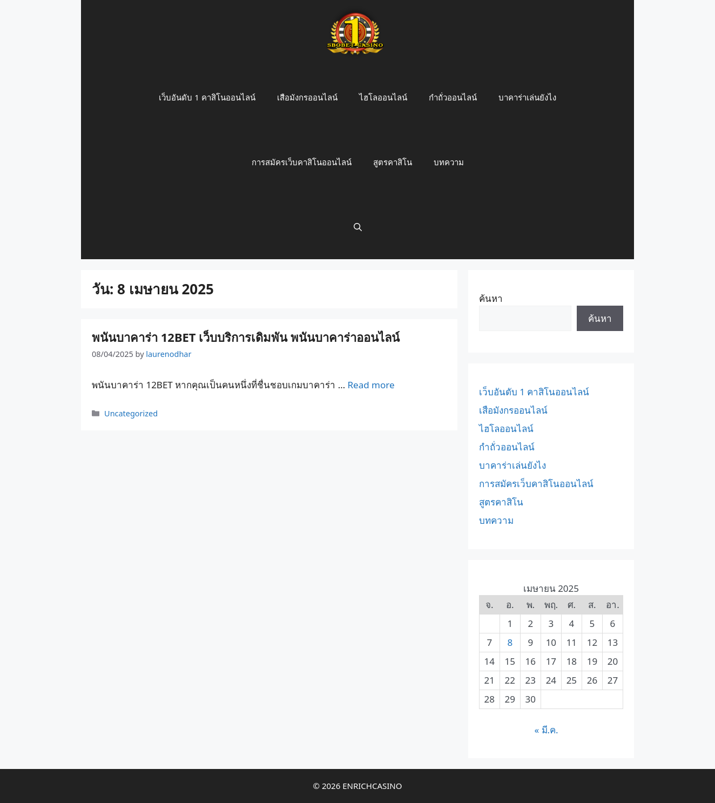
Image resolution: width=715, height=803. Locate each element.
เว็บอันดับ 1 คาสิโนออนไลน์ (207, 97)
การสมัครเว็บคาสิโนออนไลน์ (302, 162)
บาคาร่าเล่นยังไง (527, 97)
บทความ (449, 162)
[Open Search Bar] (358, 226)
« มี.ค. (546, 730)
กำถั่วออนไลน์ (453, 97)
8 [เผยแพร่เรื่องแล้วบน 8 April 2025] (509, 642)
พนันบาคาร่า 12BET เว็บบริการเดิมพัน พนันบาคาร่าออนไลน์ (246, 337)
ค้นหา (491, 298)
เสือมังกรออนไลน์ (307, 97)
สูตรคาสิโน (392, 162)
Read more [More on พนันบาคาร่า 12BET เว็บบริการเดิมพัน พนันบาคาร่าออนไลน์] (371, 385)
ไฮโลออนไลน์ (383, 97)
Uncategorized (131, 413)
